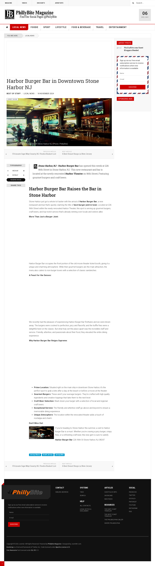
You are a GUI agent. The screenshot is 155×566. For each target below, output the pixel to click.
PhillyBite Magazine (54, 544)
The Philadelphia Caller (113, 520)
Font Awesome (12, 550)
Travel (101, 28)
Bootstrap (10, 547)
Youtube (132, 505)
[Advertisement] (59, 58)
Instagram (133, 508)
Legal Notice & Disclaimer (85, 510)
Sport (46, 27)
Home (7, 27)
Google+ (132, 498)
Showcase (108, 495)
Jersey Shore (35, 455)
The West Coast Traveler (110, 515)
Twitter (132, 495)
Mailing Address (62, 492)
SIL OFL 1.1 (35, 550)
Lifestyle (62, 28)
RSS (130, 511)
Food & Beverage (82, 28)
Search (83, 495)
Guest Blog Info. (110, 492)
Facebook (133, 492)
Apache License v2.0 (63, 547)
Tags (82, 492)
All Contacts (85, 506)
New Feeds (108, 499)
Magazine (8, 3)
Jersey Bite (59, 3)
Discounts (41, 3)
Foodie (36, 28)
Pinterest (133, 502)
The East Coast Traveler (110, 510)
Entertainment (118, 27)
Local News (20, 28)
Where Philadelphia (112, 523)
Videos (24, 3)
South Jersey (48, 455)
